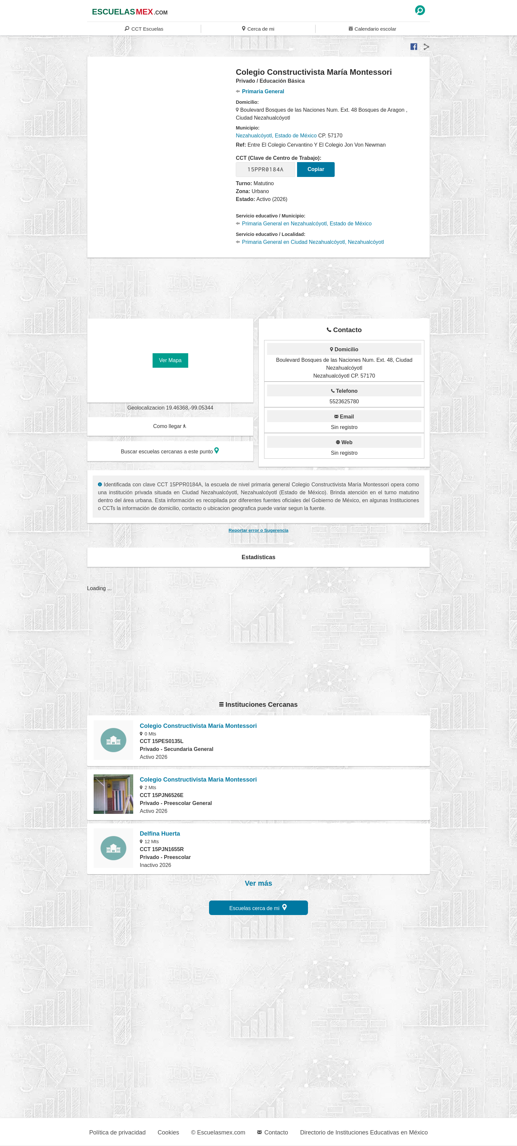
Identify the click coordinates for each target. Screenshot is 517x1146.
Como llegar (170, 426)
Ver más (258, 883)
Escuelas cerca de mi (258, 907)
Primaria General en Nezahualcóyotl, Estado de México (304, 223)
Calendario (372, 28)
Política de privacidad (117, 1132)
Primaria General (260, 91)
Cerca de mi (258, 28)
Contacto (272, 1132)
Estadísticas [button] (259, 557)
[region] (162, 120)
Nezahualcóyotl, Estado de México (276, 135)
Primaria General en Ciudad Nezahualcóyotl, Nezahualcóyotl (310, 242)
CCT (144, 28)
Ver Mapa (170, 360)
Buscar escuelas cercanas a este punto (170, 450)
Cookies (168, 1132)
